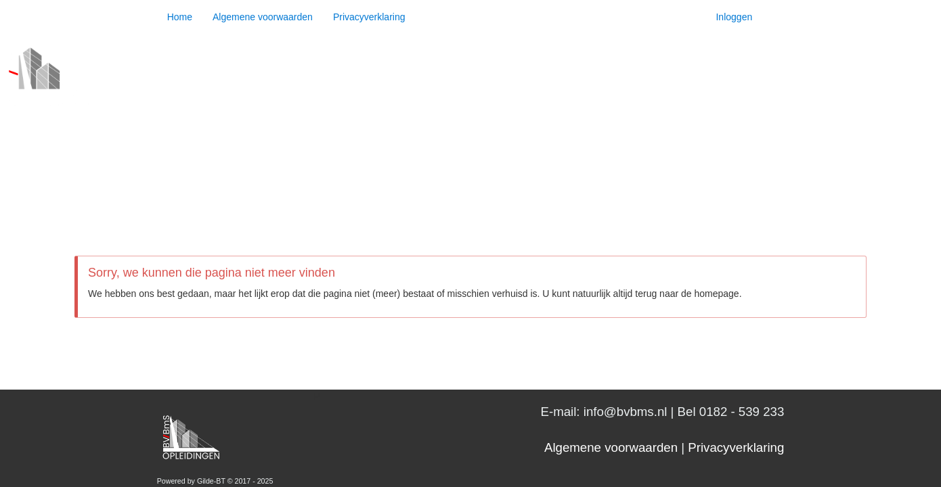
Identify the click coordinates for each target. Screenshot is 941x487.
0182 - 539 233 (742, 411)
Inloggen (734, 16)
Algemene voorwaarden (263, 16)
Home (179, 16)
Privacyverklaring (369, 16)
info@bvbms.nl (626, 411)
